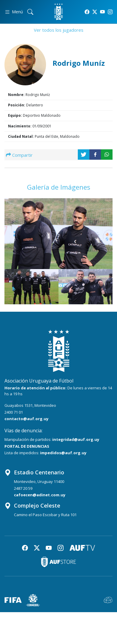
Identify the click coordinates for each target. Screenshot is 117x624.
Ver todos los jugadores (58, 30)
